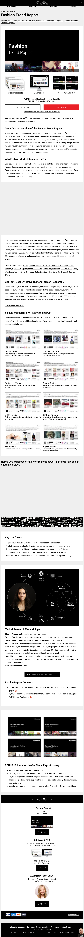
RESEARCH (32, 7)
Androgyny (9, 269)
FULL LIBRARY (7, 11)
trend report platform (55, 643)
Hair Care (53, 272)
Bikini (46, 272)
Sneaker (17, 269)
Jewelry (49, 20)
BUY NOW (42, 868)
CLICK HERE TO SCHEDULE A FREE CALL (42, 674)
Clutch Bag (39, 272)
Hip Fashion (41, 20)
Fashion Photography (69, 269)
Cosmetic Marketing (59, 265)
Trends (12, 932)
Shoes (67, 20)
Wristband (9, 272)
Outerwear (47, 269)
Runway (72, 272)
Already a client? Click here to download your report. (42, 112)
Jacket (71, 265)
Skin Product (63, 272)
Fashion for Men (24, 20)
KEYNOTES (53, 7)
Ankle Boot (45, 265)
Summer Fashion (35, 269)
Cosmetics (12, 20)
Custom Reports (8, 23)
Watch (25, 265)
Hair (33, 20)
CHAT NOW (42, 832)
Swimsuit (56, 269)
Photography (58, 20)
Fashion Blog (19, 272)
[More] (7, 275)
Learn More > (73, 915)
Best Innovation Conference (61, 927)
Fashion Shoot (35, 265)
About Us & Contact (17, 927)
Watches (74, 20)
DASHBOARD (11, 7)
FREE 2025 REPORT (23, 107)
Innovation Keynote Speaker (38, 927)
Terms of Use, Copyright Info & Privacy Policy (57, 932)
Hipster (24, 269)
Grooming (29, 272)
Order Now (61, 107)
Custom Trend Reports (42, 929)
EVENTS (73, 7)
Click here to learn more (14, 306)
